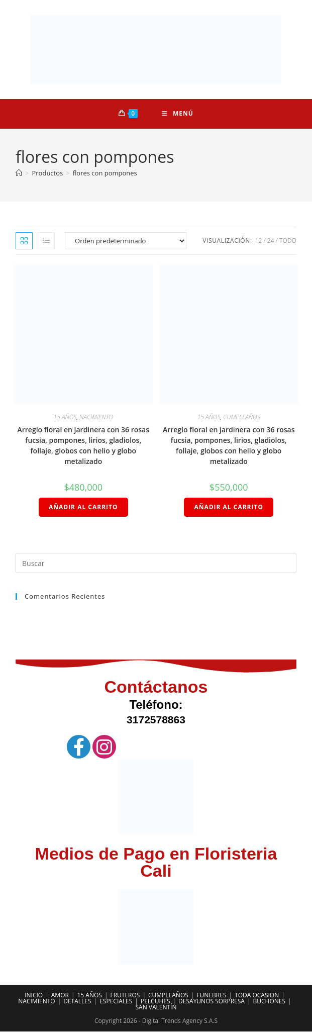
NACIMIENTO (96, 418)
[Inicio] (19, 173)
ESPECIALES (115, 1002)
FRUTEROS (125, 996)
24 (270, 241)
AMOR (60, 996)
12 (258, 241)
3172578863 (156, 721)
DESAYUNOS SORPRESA (211, 1002)
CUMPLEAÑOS (241, 418)
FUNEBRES (211, 996)
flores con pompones (105, 173)
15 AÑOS (65, 418)
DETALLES (77, 1002)
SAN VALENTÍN (155, 1008)
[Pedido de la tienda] (125, 241)
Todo (287, 241)
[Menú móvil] (177, 114)
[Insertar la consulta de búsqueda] (156, 564)
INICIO (34, 996)
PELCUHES (155, 1002)
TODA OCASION (257, 996)
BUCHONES (269, 1002)
